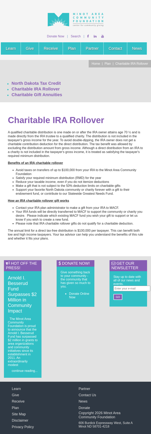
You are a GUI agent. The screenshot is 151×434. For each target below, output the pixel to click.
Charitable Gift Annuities (37, 94)
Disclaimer (20, 420)
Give (30, 48)
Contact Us (87, 395)
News (137, 48)
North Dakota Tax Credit (36, 83)
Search (76, 36)
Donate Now (55, 36)
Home (96, 63)
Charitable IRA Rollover (131, 63)
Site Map (19, 414)
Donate (84, 408)
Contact (115, 48)
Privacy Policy (23, 427)
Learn (11, 48)
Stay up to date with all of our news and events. (127, 280)
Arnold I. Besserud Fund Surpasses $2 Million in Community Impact (22, 294)
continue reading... (25, 370)
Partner (92, 48)
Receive (51, 48)
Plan (72, 48)
